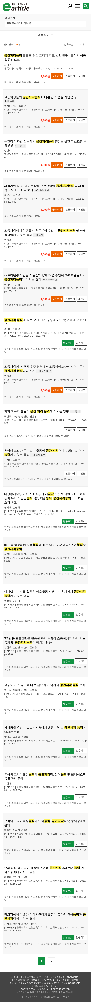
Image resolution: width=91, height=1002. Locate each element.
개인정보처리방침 (29, 997)
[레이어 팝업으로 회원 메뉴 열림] (70, 6)
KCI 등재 (10, 101)
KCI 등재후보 (42, 190)
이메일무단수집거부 (50, 997)
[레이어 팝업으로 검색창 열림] (86, 6)
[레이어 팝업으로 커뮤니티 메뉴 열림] (77, 6)
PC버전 (66, 997)
